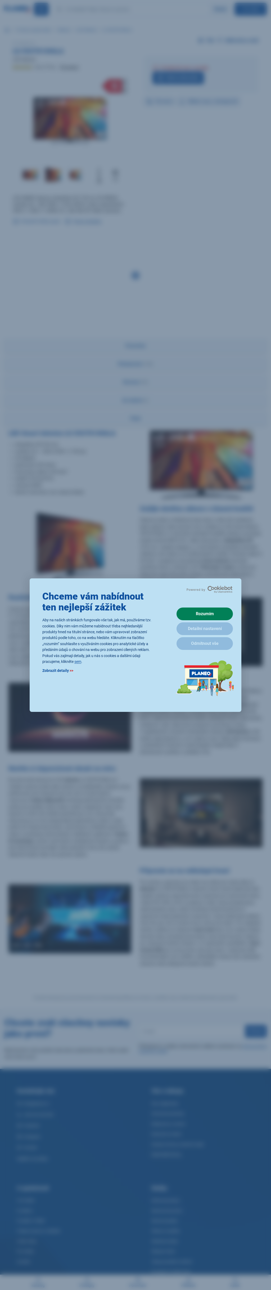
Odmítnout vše (205, 643)
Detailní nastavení (205, 628)
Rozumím (205, 613)
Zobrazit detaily (57, 670)
